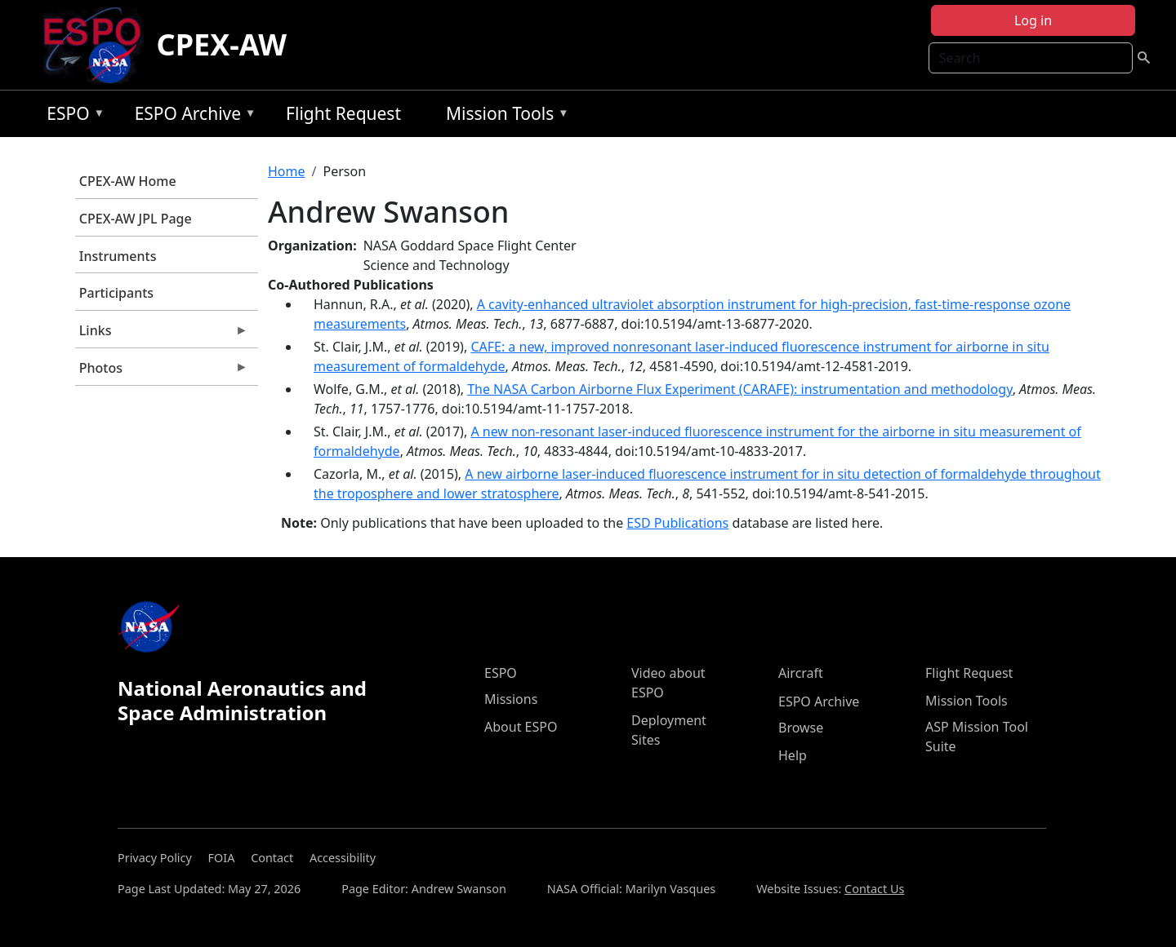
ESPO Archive (191, 116)
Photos (161, 372)
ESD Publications (677, 523)
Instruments (118, 256)
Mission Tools (503, 116)
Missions (510, 699)
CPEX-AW (222, 44)
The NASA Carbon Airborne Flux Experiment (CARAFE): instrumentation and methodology (740, 389)
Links (161, 334)
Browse (800, 728)
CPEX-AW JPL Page (135, 219)
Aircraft (800, 673)
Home (286, 171)
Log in (1033, 20)
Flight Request (343, 113)
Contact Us (874, 888)
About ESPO (520, 727)
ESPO (71, 116)
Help (792, 755)
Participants (116, 293)
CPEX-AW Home (127, 181)
